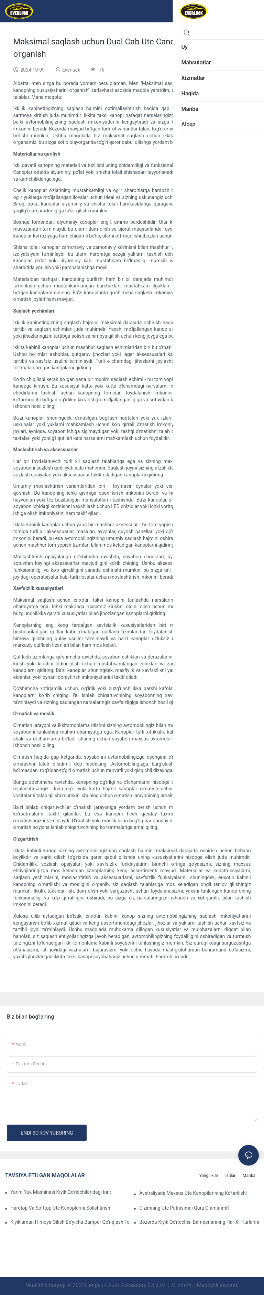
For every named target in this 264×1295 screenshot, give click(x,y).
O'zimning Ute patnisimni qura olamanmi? (184, 1208)
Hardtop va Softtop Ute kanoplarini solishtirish (60, 1208)
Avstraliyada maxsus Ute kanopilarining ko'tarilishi (193, 1193)
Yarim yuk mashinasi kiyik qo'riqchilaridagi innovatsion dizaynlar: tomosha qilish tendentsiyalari (60, 1192)
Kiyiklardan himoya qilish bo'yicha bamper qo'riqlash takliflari (70, 1222)
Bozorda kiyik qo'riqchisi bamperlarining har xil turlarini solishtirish (199, 1222)
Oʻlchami (182, 1285)
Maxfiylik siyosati (218, 1285)
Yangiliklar (208, 1175)
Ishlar (231, 1175)
